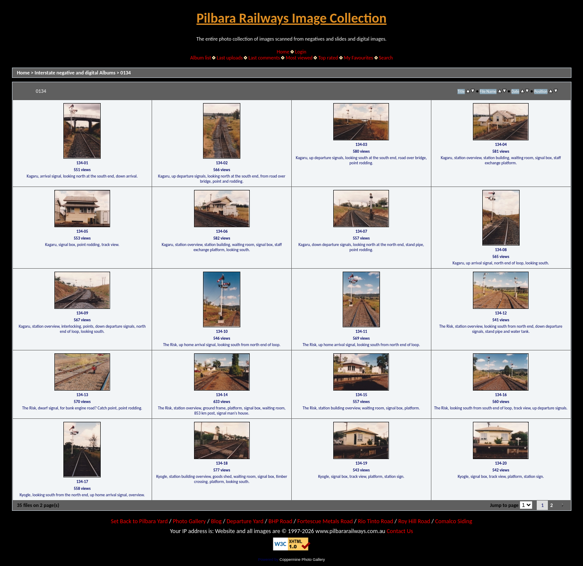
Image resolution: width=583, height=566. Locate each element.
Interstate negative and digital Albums (75, 73)
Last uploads (230, 58)
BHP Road (281, 521)
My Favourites (358, 58)
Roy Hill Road (414, 521)
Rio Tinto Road (375, 521)
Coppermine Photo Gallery (302, 559)
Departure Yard (245, 521)
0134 (125, 73)
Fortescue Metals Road (325, 521)
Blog (216, 521)
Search (386, 58)
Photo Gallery (189, 521)
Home (283, 52)
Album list (200, 58)
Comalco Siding (453, 521)
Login (300, 52)
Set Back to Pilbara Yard (139, 521)
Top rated (328, 58)
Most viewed (299, 58)
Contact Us (400, 531)
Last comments (264, 58)
